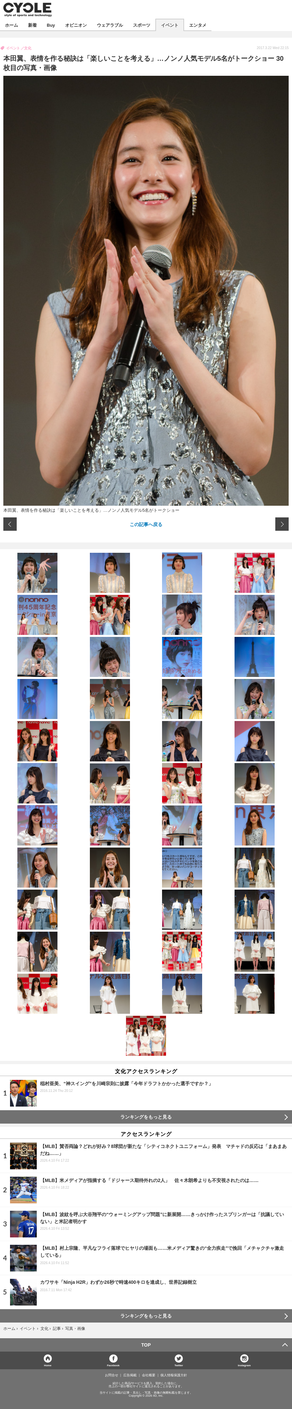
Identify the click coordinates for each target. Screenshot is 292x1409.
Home (47, 1365)
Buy (51, 25)
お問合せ (111, 1375)
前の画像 (10, 524)
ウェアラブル (110, 25)
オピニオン (76, 25)
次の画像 (282, 524)
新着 (32, 25)
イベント (169, 25)
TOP (146, 1345)
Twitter (178, 1365)
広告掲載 (130, 1375)
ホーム (11, 25)
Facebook (113, 1365)
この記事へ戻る (146, 524)
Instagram (244, 1365)
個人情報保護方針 (173, 1375)
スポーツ (141, 25)
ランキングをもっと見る (146, 1117)
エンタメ (197, 25)
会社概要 (148, 1375)
